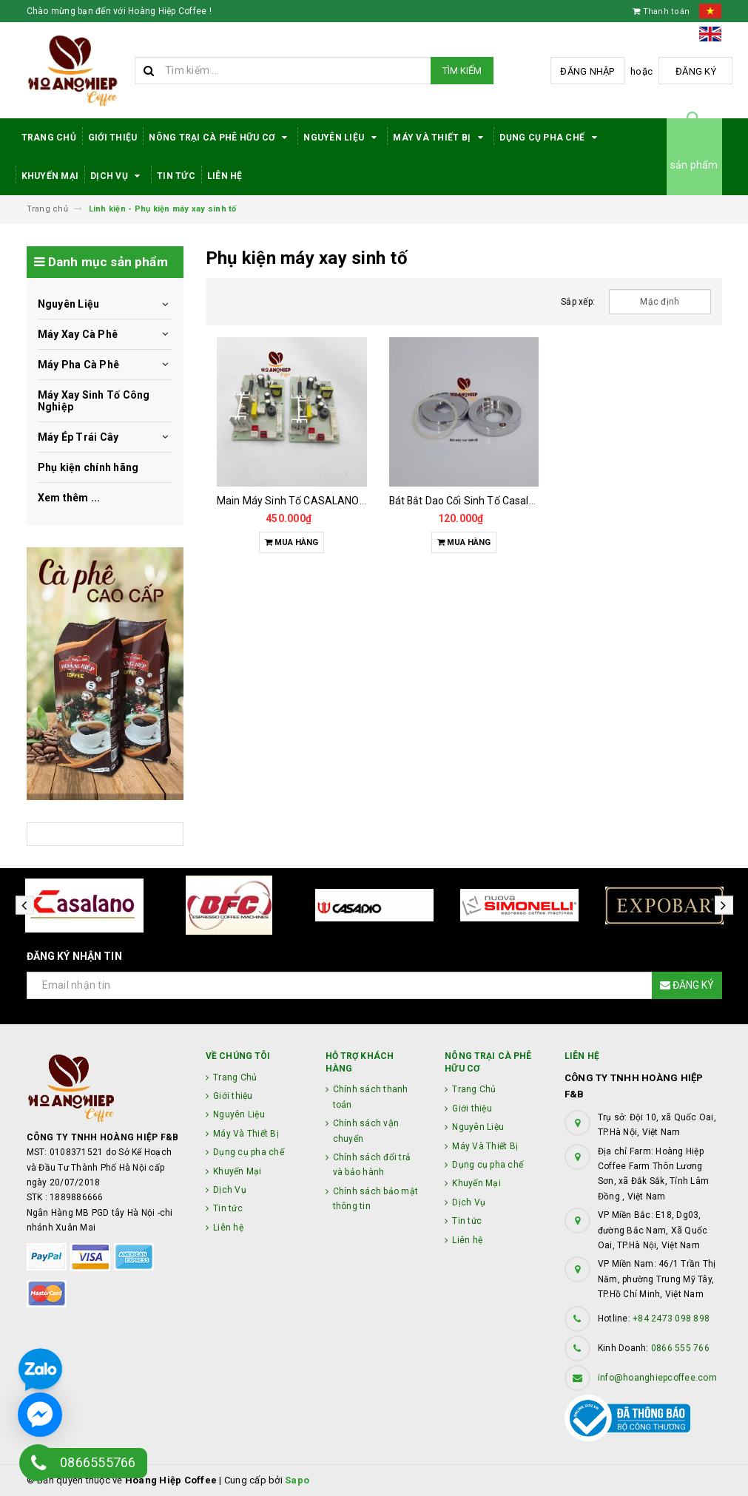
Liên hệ (225, 176)
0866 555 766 (680, 1348)
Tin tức (176, 176)
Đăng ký (695, 71)
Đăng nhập (587, 71)
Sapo (297, 1480)
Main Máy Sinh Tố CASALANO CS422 (305, 501)
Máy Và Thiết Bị (440, 137)
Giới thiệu (113, 137)
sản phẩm (694, 165)
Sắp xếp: (578, 302)
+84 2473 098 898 (671, 1318)
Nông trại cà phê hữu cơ (220, 137)
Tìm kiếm (462, 70)
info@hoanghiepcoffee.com (657, 1378)
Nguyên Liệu (342, 137)
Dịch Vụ (117, 176)
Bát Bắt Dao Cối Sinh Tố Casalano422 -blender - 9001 (514, 501)
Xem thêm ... (69, 498)
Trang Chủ (48, 137)
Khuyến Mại (50, 176)
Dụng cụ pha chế (550, 137)
